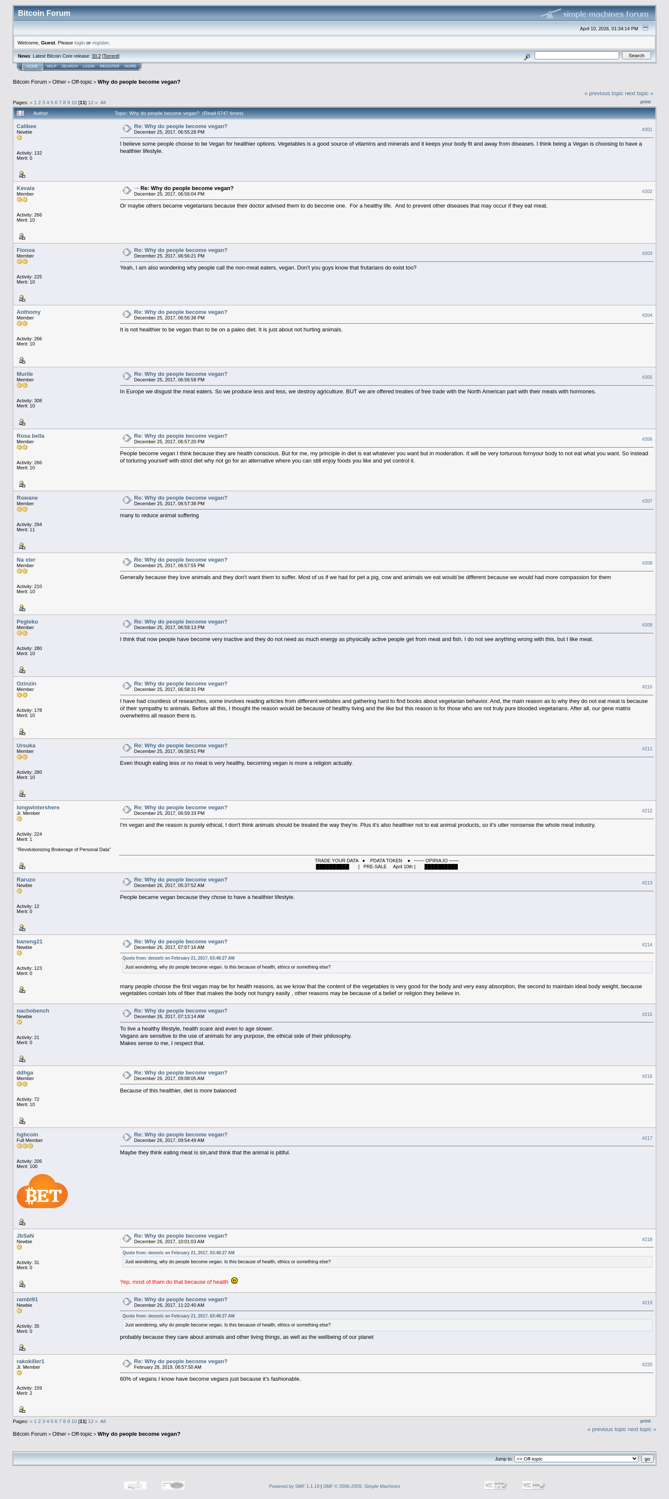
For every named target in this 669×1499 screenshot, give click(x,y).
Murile (25, 374)
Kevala (26, 188)
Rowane (27, 498)
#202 (647, 191)
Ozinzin (26, 683)
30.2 (96, 56)
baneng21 (30, 941)
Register (109, 66)
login (80, 42)
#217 (647, 1138)
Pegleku (27, 621)
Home (32, 66)
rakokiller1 (30, 1361)
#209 (647, 624)
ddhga (25, 1072)
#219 (647, 1303)
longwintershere (38, 807)
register (100, 42)
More (130, 66)
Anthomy (29, 312)
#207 (647, 501)
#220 (647, 1364)
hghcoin (27, 1134)
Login (89, 66)
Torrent (111, 56)
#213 (647, 882)
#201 (647, 129)
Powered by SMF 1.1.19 (294, 1486)
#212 (647, 810)
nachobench (33, 1010)
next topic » (639, 93)
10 (74, 102)
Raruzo (26, 879)
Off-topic (81, 82)
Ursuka (26, 745)
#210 (647, 686)
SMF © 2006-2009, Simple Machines (361, 1486)
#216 (647, 1076)
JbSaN (25, 1236)
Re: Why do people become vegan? (180, 126)
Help (52, 66)
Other (59, 82)
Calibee (26, 126)
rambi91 (27, 1299)
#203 (647, 253)
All (103, 102)
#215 (647, 1014)
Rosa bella (30, 436)
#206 (647, 439)
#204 (647, 315)
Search (70, 66)
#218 (647, 1239)
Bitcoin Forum (30, 82)
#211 (647, 748)
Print (645, 101)
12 (90, 102)
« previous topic (604, 93)
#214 (647, 944)
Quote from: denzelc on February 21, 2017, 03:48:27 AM (178, 958)
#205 (647, 377)
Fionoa (26, 250)
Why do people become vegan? (139, 82)
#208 (647, 562)
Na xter (26, 559)
